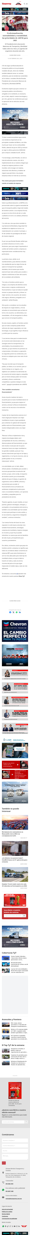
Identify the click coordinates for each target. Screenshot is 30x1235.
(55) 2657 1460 (9, 1182)
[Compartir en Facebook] (10, 610)
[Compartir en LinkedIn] (20, 610)
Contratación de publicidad (9, 1209)
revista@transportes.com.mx (14, 1189)
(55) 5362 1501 (9, 1175)
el (17, 571)
